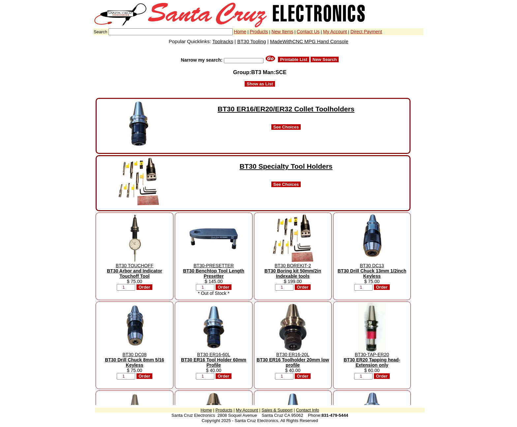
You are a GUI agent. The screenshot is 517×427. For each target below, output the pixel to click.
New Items (282, 31)
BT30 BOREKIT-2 (292, 271)
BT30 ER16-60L (213, 360)
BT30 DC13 (372, 271)
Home (240, 31)
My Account (335, 31)
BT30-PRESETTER (213, 271)
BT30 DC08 (134, 360)
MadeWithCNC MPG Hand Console (309, 41)
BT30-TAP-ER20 (372, 360)
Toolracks (222, 41)
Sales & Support (276, 410)
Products (259, 31)
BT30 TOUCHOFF (134, 271)
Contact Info (307, 410)
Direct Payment (366, 31)
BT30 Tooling (251, 41)
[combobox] (170, 31)
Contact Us (308, 31)
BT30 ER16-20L (293, 360)
